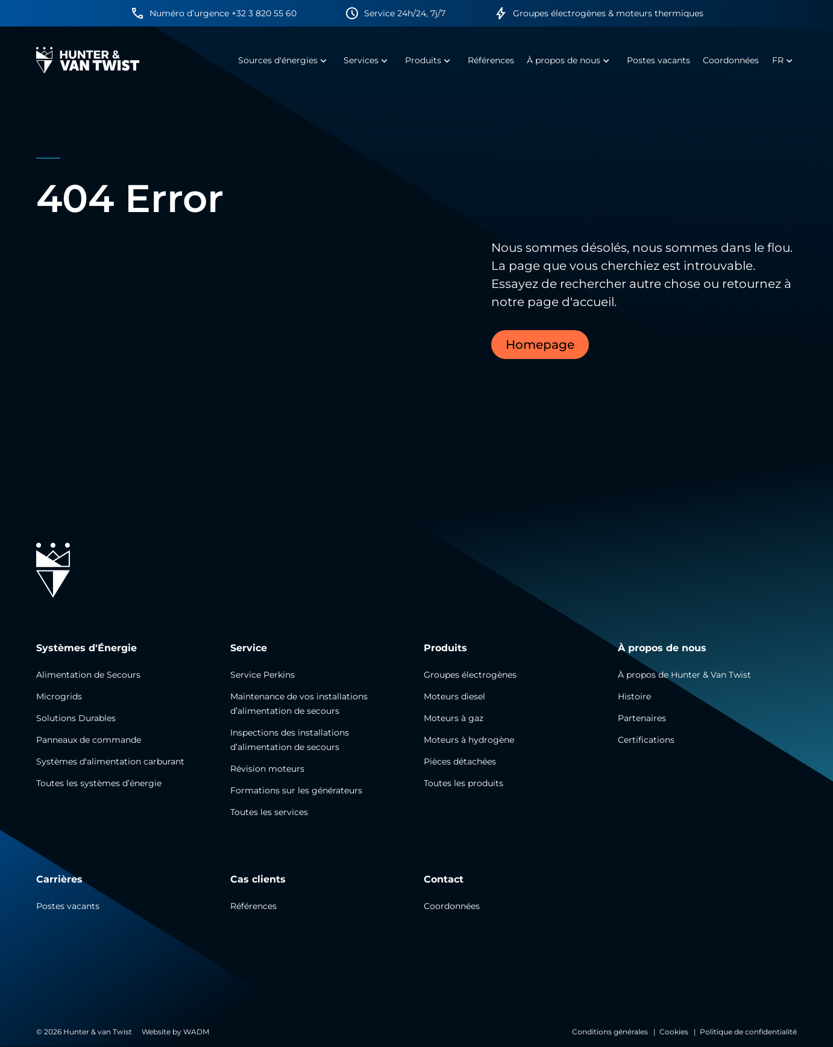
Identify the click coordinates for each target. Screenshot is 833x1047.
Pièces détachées (460, 761)
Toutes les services (269, 812)
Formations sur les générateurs (296, 790)
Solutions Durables (76, 718)
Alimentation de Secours (88, 674)
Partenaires (642, 718)
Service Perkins (262, 674)
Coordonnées (452, 906)
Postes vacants (67, 906)
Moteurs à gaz (453, 718)
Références (253, 906)
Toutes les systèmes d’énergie (99, 783)
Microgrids (59, 696)
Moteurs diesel (454, 696)
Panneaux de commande (88, 739)
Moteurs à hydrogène (469, 739)
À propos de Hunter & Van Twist (684, 674)
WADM (196, 1031)
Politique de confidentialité (748, 1031)
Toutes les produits (463, 783)
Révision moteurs (267, 768)
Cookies (673, 1031)
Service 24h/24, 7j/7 (404, 13)
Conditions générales (610, 1031)
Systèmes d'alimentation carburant (110, 761)
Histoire (634, 696)
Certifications (646, 739)
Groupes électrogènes (470, 674)
